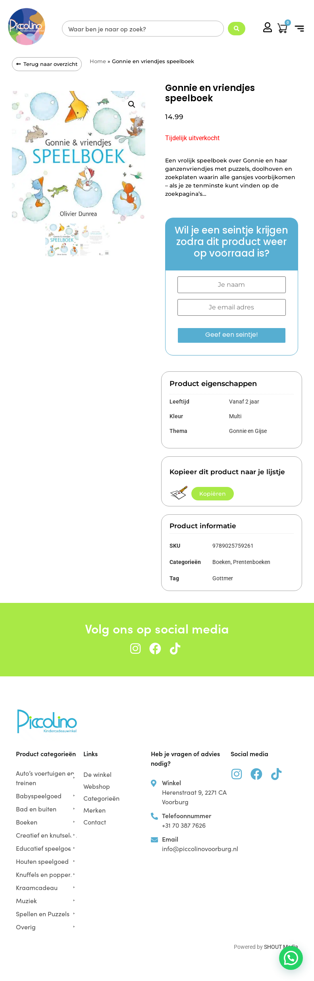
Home (98, 61)
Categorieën (103, 798)
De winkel (97, 774)
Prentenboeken (251, 562)
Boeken (221, 562)
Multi (235, 416)
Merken (94, 809)
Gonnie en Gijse (248, 431)
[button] (299, 29)
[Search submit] (236, 28)
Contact (94, 821)
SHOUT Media (281, 947)
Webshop (96, 786)
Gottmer (222, 578)
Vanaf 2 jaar (244, 401)
